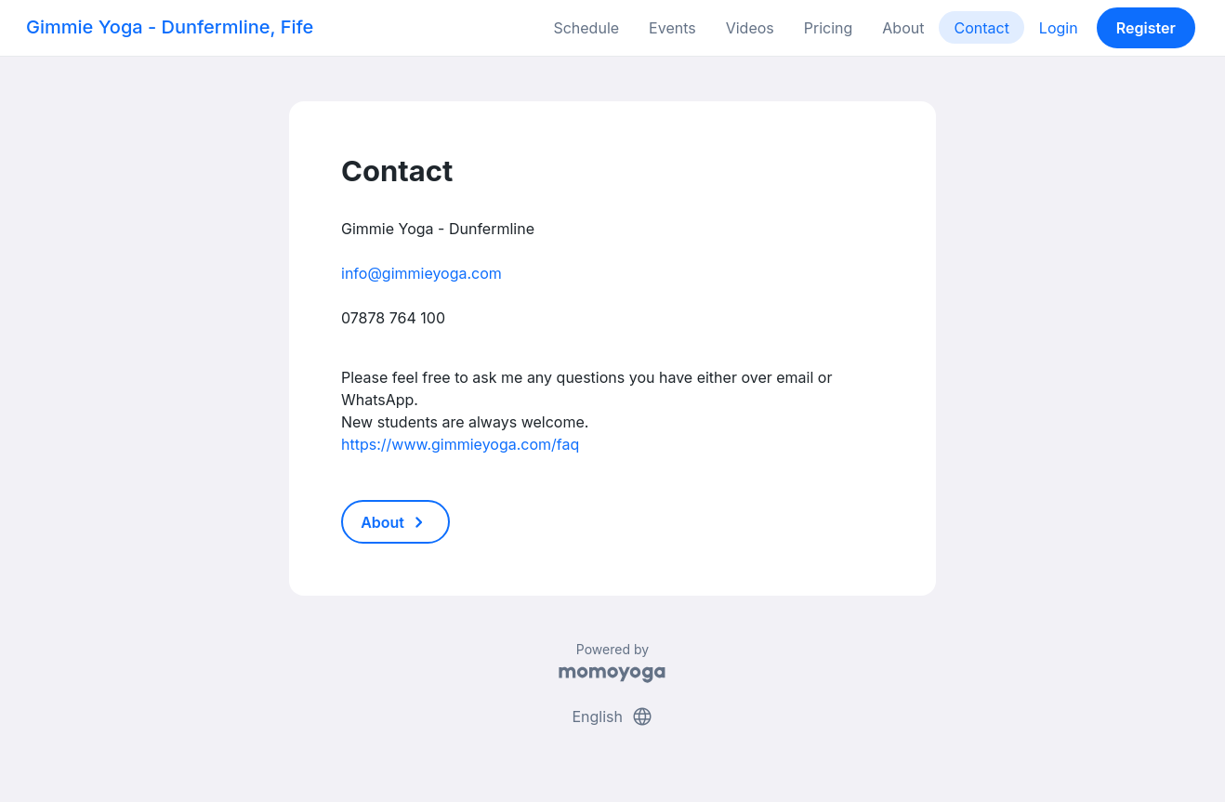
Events (672, 28)
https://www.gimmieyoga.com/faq (460, 444)
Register (1146, 28)
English (612, 716)
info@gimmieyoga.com (421, 273)
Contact (981, 28)
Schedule (586, 28)
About (903, 28)
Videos (750, 28)
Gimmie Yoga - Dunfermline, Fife (169, 27)
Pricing (828, 28)
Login (1058, 28)
